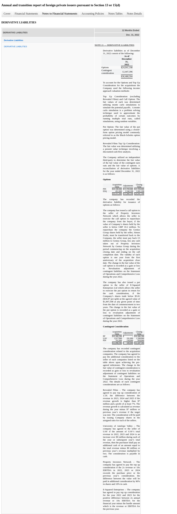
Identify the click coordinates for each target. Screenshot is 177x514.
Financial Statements (26, 13)
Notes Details (134, 13)
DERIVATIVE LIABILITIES (15, 46)
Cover (7, 13)
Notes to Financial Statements (59, 13)
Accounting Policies (93, 13)
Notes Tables (115, 13)
